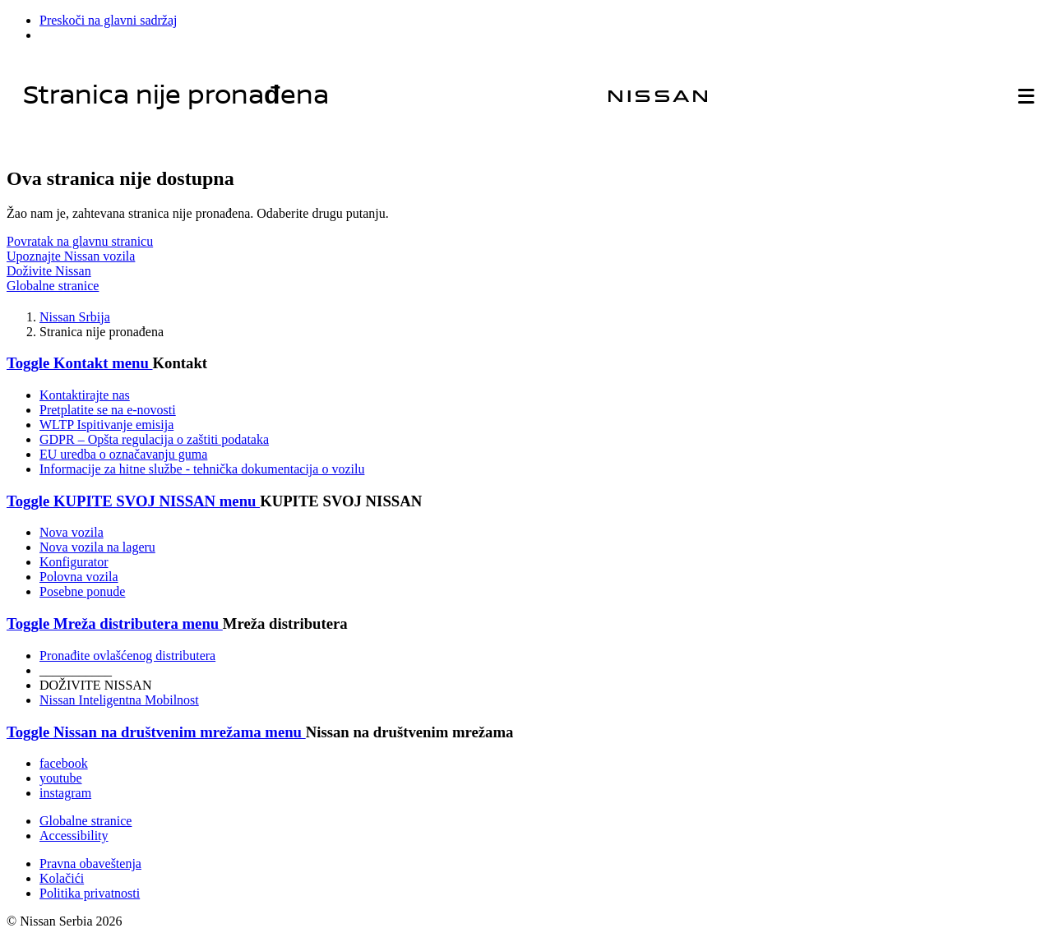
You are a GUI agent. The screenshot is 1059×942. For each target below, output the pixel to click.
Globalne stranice (53, 286)
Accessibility (74, 836)
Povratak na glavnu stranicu (80, 241)
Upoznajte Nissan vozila (71, 256)
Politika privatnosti (89, 893)
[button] (1026, 96)
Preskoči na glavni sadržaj (108, 20)
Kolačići (61, 878)
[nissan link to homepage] (657, 96)
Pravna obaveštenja (90, 863)
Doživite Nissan (49, 271)
